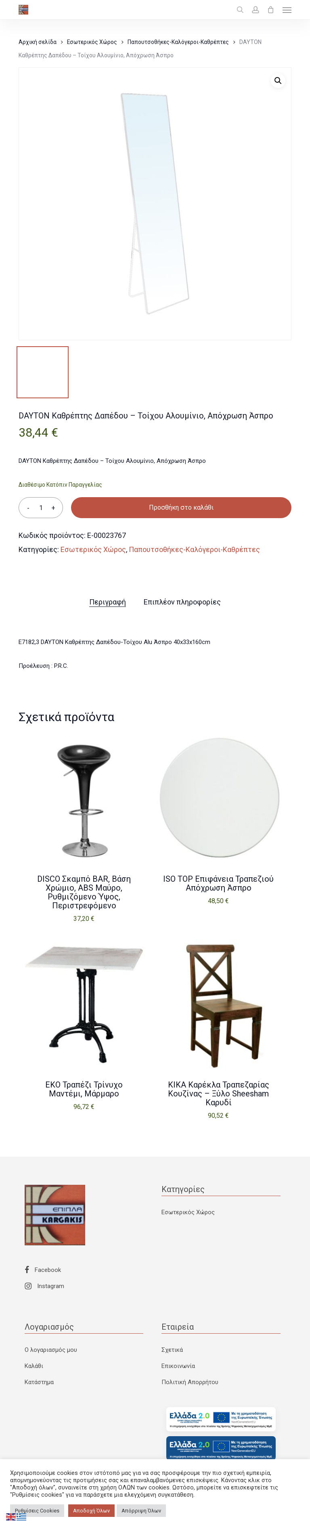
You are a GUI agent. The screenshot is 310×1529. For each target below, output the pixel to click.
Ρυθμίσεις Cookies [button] (37, 1511)
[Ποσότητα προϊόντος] (40, 508)
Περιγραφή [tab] (107, 602)
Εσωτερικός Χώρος (92, 42)
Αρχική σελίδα (38, 42)
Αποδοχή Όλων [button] (91, 1511)
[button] (287, 10)
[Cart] (271, 10)
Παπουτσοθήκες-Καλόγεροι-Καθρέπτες (178, 42)
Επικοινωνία (178, 1366)
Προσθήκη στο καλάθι (181, 507)
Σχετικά (172, 1349)
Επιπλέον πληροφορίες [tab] (182, 602)
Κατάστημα (39, 1382)
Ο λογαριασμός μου (51, 1349)
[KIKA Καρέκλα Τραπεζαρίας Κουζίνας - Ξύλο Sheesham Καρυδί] (218, 1004)
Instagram (44, 1286)
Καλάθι (34, 1366)
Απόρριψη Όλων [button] (141, 1511)
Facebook (43, 1270)
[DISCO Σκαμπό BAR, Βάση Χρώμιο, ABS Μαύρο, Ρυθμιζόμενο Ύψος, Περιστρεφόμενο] (84, 798)
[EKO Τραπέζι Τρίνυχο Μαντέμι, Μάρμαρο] (84, 1004)
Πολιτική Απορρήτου (189, 1382)
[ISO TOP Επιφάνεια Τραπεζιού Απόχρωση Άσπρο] (218, 798)
